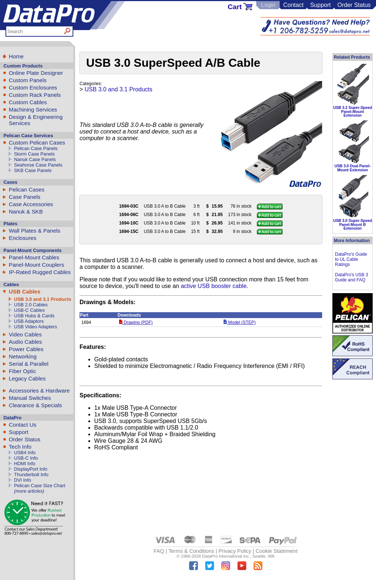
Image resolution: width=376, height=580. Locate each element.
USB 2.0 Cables (31, 304)
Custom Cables (28, 102)
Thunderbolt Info (31, 474)
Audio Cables (25, 342)
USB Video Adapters (35, 326)
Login (268, 5)
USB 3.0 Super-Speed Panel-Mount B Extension (352, 224)
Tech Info (20, 447)
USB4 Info (25, 452)
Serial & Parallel (28, 364)
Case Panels (24, 197)
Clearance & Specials (35, 405)
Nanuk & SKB (26, 211)
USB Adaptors (29, 321)
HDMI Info (24, 463)
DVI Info (22, 480)
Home (16, 56)
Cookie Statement (276, 551)
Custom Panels (28, 80)
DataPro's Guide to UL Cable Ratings (351, 259)
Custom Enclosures (33, 87)
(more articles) (29, 491)
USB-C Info (26, 458)
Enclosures (22, 238)
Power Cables (26, 349)
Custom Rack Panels (35, 95)
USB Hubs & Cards (34, 315)
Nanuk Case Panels (35, 159)
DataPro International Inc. (226, 556)
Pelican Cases (26, 189)
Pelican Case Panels (36, 148)
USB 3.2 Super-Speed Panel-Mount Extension (352, 111)
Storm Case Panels (34, 154)
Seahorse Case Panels (38, 165)
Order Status (354, 5)
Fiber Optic (22, 371)
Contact (293, 5)
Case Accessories (31, 204)
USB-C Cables (29, 310)
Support (320, 5)
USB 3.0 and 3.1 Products (42, 299)
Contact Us (22, 425)
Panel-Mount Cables (34, 257)
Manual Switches (30, 398)
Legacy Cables (27, 378)
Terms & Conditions (191, 551)
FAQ (159, 551)
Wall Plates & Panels (34, 230)
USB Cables (24, 291)
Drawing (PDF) (136, 322)
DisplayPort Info (30, 469)
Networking (23, 356)
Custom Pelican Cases (37, 142)
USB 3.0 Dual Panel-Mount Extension (353, 168)
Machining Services (33, 109)
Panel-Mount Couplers (36, 265)
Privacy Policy (234, 551)
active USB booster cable (214, 286)
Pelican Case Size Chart (39, 485)
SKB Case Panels (33, 170)
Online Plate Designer (36, 73)
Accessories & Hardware (39, 390)
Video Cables (25, 334)
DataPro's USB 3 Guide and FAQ (351, 277)
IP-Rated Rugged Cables (40, 272)
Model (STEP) (240, 322)
